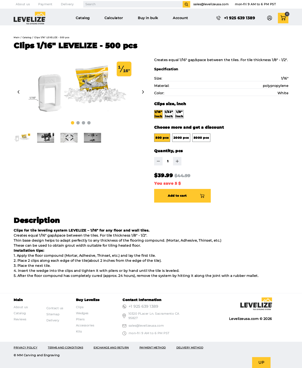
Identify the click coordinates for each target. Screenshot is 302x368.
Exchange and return (111, 347)
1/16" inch (158, 114)
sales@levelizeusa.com (211, 4)
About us (23, 4)
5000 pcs (201, 138)
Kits (79, 331)
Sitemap (53, 314)
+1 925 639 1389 (143, 306)
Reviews (20, 319)
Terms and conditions (65, 347)
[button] (72, 122)
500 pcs (162, 138)
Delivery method (189, 347)
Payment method (152, 347)
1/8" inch (179, 114)
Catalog (83, 18)
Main (17, 37)
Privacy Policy (25, 347)
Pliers (80, 319)
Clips (80, 307)
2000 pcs (181, 138)
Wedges (82, 313)
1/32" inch (169, 114)
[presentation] (18, 92)
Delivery (67, 4)
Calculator (113, 18)
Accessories (85, 325)
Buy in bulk (148, 18)
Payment (45, 4)
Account (180, 18)
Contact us (54, 308)
